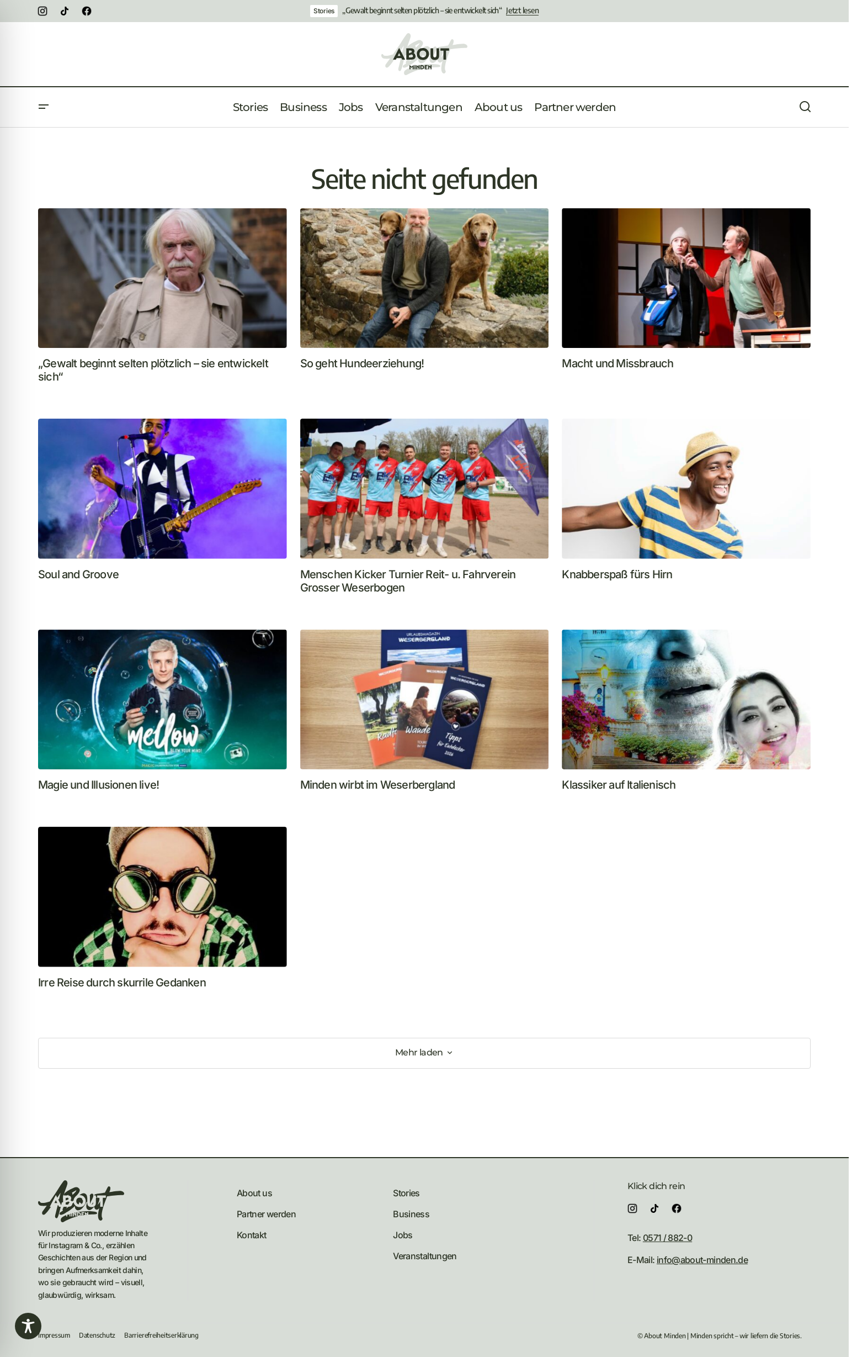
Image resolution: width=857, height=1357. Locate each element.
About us (254, 1192)
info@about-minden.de (702, 1259)
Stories (323, 11)
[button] (43, 107)
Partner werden (266, 1213)
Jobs (402, 1234)
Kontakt (252, 1234)
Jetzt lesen (522, 10)
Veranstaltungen (424, 1255)
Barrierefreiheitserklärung (161, 1335)
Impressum (54, 1335)
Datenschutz (97, 1335)
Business (411, 1213)
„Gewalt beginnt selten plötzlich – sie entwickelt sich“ (422, 10)
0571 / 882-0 (667, 1237)
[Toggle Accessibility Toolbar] (28, 1326)
